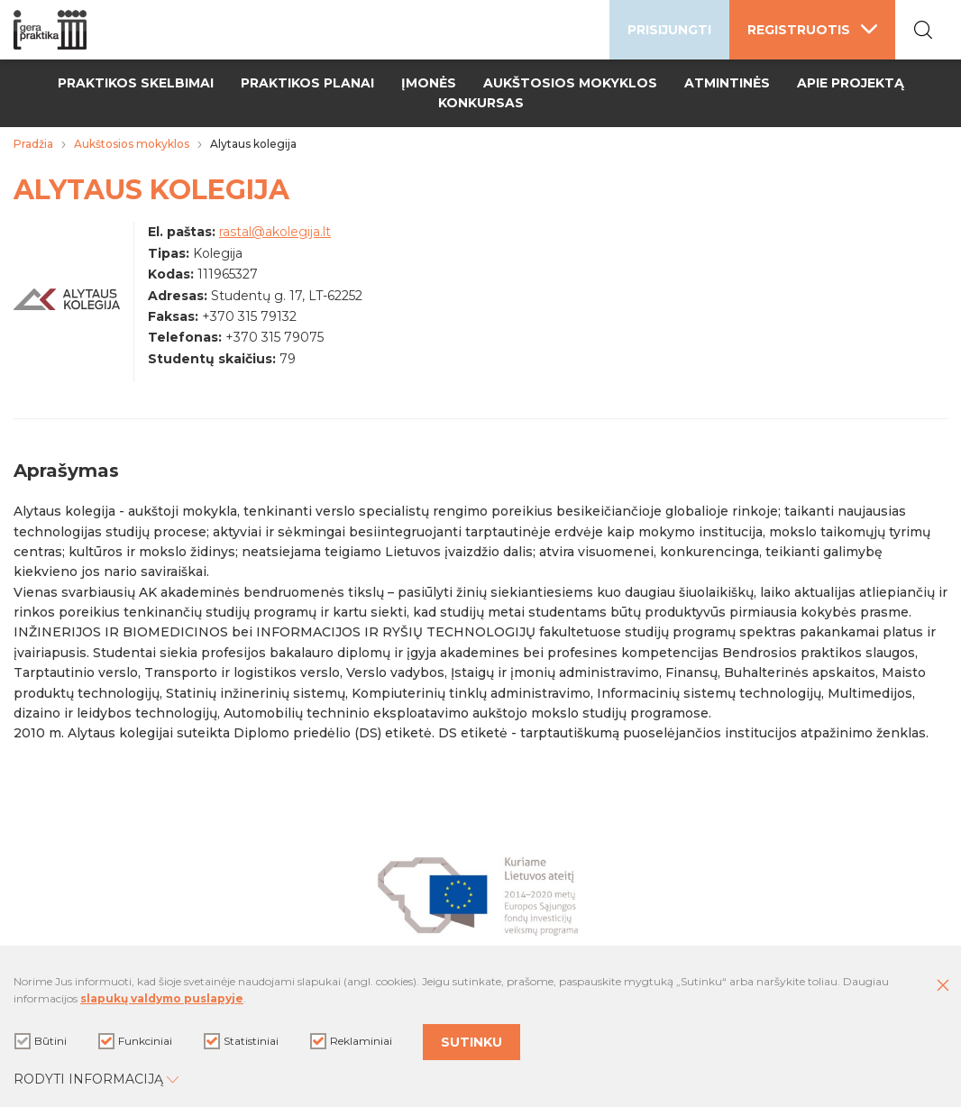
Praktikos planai (307, 83)
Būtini (40, 1041)
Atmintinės (727, 83)
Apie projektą (850, 83)
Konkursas (481, 103)
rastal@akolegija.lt (275, 232)
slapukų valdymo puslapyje (161, 998)
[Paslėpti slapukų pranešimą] (942, 986)
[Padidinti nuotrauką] (67, 305)
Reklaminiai (351, 1041)
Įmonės (428, 83)
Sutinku (471, 1042)
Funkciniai (135, 1041)
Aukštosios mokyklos (570, 83)
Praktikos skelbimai (136, 83)
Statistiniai (241, 1041)
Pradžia (33, 144)
